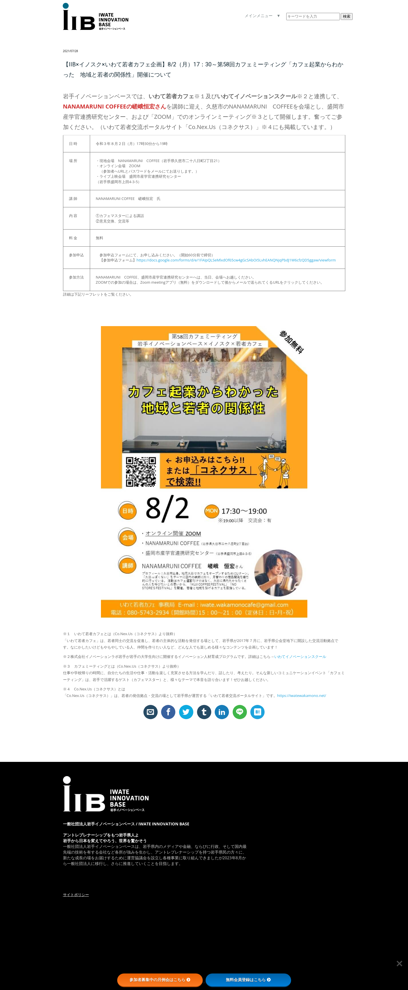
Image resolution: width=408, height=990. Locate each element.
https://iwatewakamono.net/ (301, 695)
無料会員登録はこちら (248, 979)
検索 (346, 16)
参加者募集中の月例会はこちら (159, 979)
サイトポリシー (76, 894)
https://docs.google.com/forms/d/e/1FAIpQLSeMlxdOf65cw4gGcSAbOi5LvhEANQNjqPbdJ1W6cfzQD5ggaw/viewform (236, 260)
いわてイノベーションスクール (300, 656)
